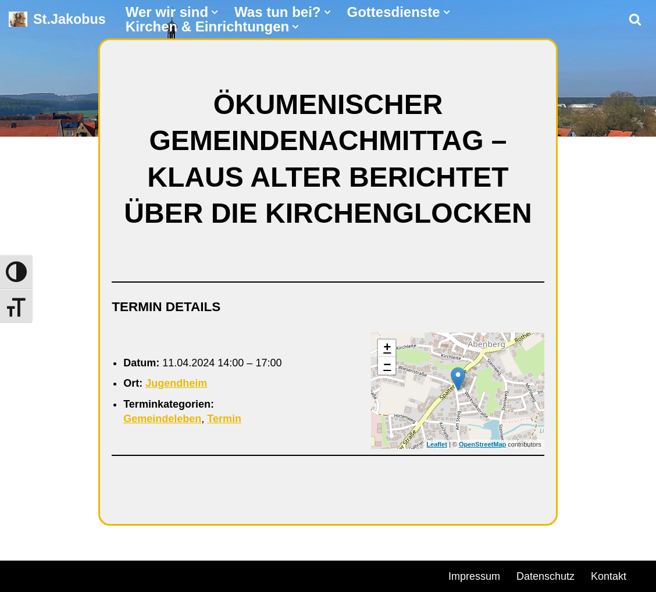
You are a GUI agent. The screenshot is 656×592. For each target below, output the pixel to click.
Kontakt (608, 576)
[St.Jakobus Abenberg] (57, 19)
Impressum (474, 576)
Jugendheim (176, 383)
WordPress (141, 574)
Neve (21, 574)
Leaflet (436, 444)
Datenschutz (545, 576)
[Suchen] (635, 19)
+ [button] (387, 348)
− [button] (387, 366)
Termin (224, 419)
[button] (214, 12)
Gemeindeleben (162, 419)
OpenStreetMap (482, 444)
